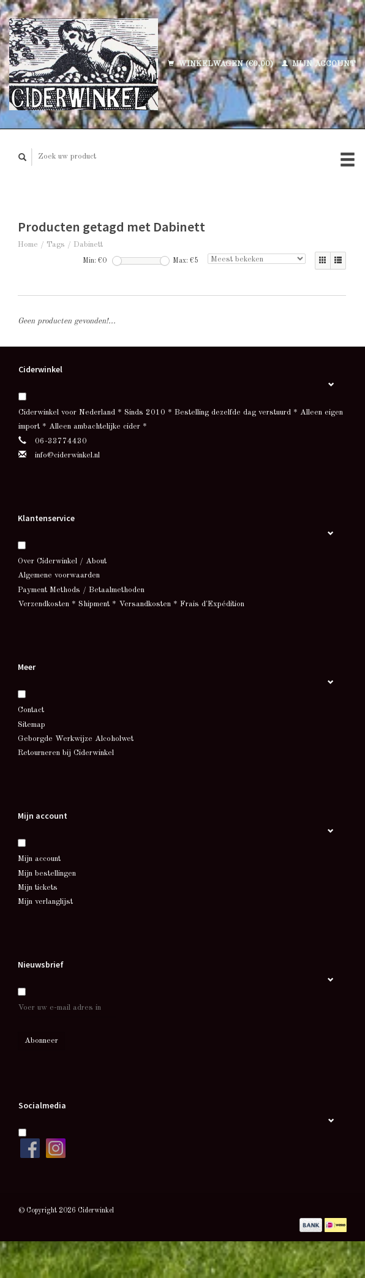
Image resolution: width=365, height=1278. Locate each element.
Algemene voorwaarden (59, 575)
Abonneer (41, 1041)
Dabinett (88, 245)
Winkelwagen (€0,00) (222, 64)
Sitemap (31, 725)
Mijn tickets (38, 888)
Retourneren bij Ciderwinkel (66, 753)
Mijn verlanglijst (45, 902)
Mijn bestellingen (47, 874)
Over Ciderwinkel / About (62, 561)
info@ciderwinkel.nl (67, 455)
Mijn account (319, 64)
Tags (56, 245)
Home (28, 245)
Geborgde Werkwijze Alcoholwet (76, 739)
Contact (31, 710)
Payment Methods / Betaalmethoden (81, 590)
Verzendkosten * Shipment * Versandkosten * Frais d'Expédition (131, 604)
